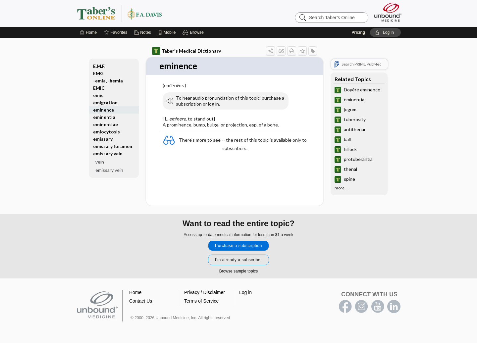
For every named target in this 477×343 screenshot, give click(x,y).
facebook (345, 306)
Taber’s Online (159, 13)
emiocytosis (106, 131)
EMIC (99, 88)
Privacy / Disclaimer (204, 292)
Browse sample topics (238, 271)
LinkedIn (393, 306)
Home (135, 292)
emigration (105, 102)
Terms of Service (201, 301)
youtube (377, 306)
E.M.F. (99, 66)
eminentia (104, 117)
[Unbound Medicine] (387, 12)
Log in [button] (245, 292)
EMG (98, 73)
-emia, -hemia (108, 80)
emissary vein (108, 153)
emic (98, 95)
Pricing (358, 32)
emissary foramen (112, 146)
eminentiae (105, 124)
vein (99, 162)
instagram (361, 306)
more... (341, 188)
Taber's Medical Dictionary (186, 51)
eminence (103, 110)
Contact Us (140, 301)
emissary (103, 139)
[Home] (88, 32)
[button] (194, 32)
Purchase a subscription (238, 245)
